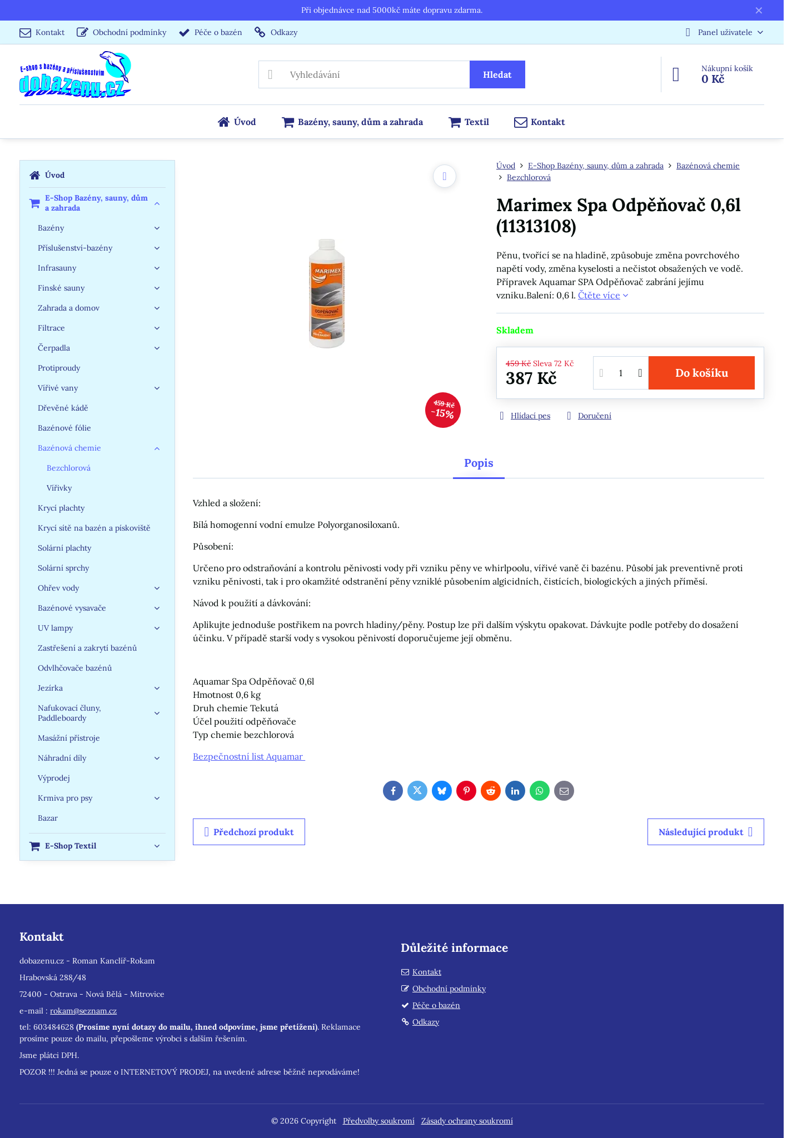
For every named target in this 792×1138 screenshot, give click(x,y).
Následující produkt (706, 831)
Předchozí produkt (249, 831)
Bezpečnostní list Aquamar (249, 756)
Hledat (497, 74)
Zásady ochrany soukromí (467, 1121)
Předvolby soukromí (379, 1121)
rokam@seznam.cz (83, 1011)
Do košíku (701, 373)
